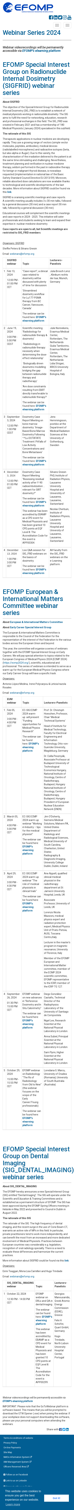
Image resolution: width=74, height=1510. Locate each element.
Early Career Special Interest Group (31, 627)
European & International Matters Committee (36, 622)
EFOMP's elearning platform (41, 51)
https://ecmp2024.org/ (16, 662)
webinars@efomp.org (22, 253)
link (9, 192)
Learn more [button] (13, 1504)
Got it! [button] (56, 1498)
